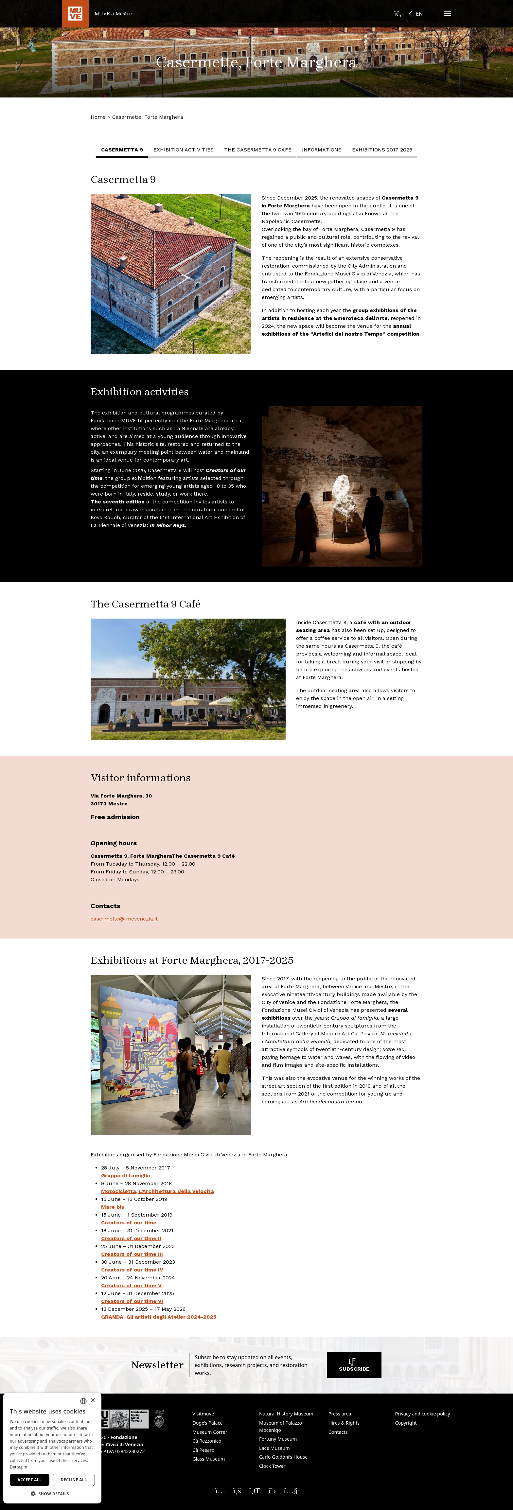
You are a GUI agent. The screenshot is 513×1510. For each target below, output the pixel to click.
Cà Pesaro (203, 1450)
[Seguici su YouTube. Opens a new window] (291, 1490)
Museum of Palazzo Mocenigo (280, 1426)
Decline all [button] (74, 1480)
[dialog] (52, 1448)
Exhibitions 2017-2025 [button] (384, 150)
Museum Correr (209, 1432)
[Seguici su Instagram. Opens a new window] (220, 1490)
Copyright (405, 1423)
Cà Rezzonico (206, 1441)
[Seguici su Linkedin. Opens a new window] (255, 1490)
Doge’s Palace (207, 1423)
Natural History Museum (286, 1414)
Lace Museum (274, 1448)
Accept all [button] (30, 1480)
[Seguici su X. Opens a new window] (272, 1490)
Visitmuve (203, 1414)
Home (98, 117)
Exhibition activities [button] (185, 150)
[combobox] (83, 1401)
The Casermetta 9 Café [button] (259, 150)
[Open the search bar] (398, 14)
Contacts (338, 1432)
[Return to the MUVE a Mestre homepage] (97, 13)
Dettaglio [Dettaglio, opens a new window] (18, 1467)
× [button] (92, 1400)
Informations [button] (324, 150)
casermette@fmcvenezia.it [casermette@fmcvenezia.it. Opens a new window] (124, 919)
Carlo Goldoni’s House (283, 1457)
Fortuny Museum (278, 1439)
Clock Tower (272, 1466)
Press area (339, 1414)
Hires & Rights (344, 1423)
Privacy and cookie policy (422, 1414)
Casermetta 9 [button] (124, 150)
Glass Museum (208, 1459)
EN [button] (419, 13)
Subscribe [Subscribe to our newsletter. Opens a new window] (354, 1366)
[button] (447, 13)
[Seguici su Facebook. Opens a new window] (237, 1490)
